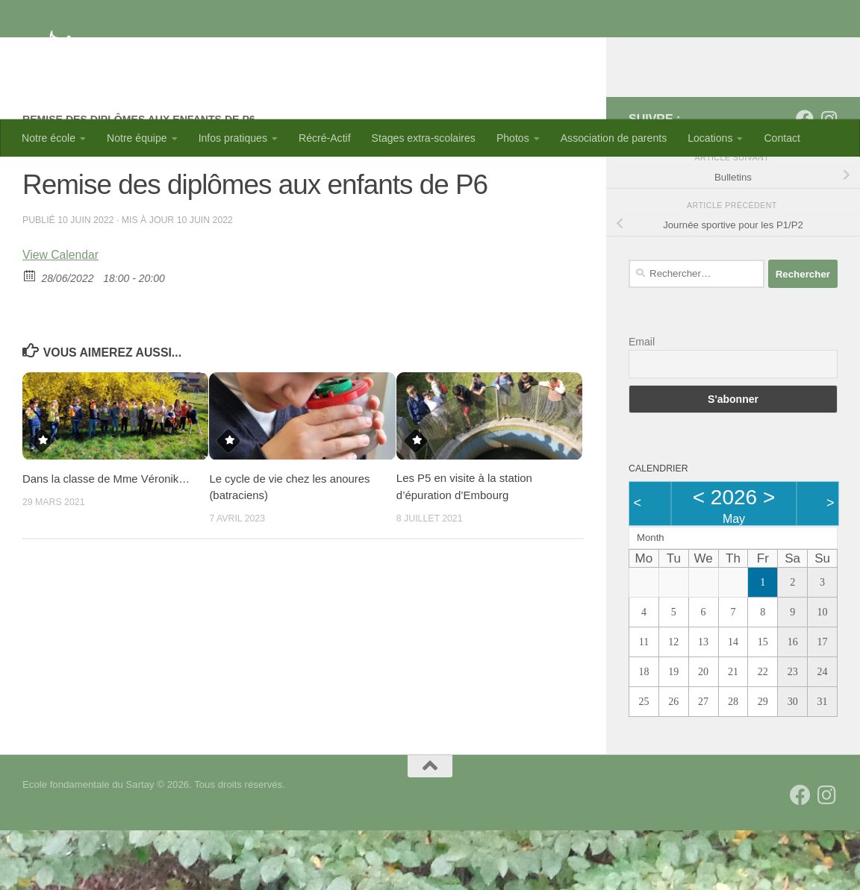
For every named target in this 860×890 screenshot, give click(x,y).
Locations (710, 138)
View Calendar (60, 314)
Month (650, 597)
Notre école (48, 138)
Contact (782, 138)
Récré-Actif (325, 138)
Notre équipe (137, 138)
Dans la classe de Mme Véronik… (106, 538)
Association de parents (614, 138)
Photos (512, 138)
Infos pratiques (233, 138)
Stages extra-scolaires (424, 138)
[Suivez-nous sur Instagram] (829, 178)
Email (642, 401)
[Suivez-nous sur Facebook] (805, 178)
